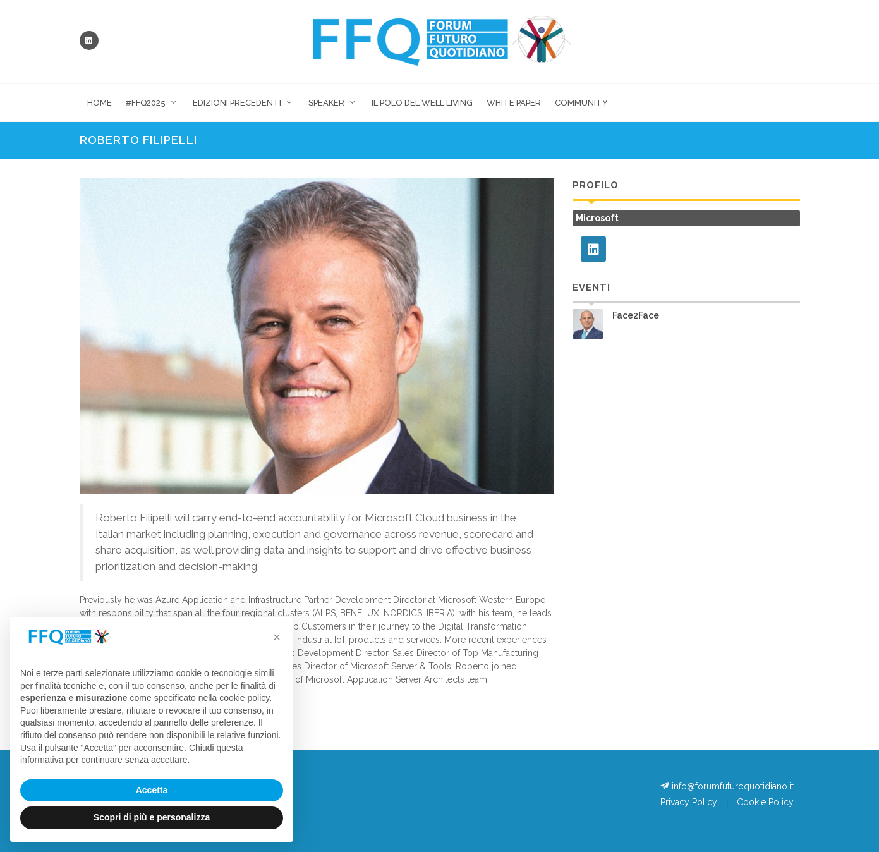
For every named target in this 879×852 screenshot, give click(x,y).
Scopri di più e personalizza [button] (152, 817)
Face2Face (635, 315)
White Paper (514, 102)
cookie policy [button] (244, 698)
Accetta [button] (152, 790)
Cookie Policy (765, 802)
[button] (277, 637)
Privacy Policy (688, 802)
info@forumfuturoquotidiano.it (727, 786)
